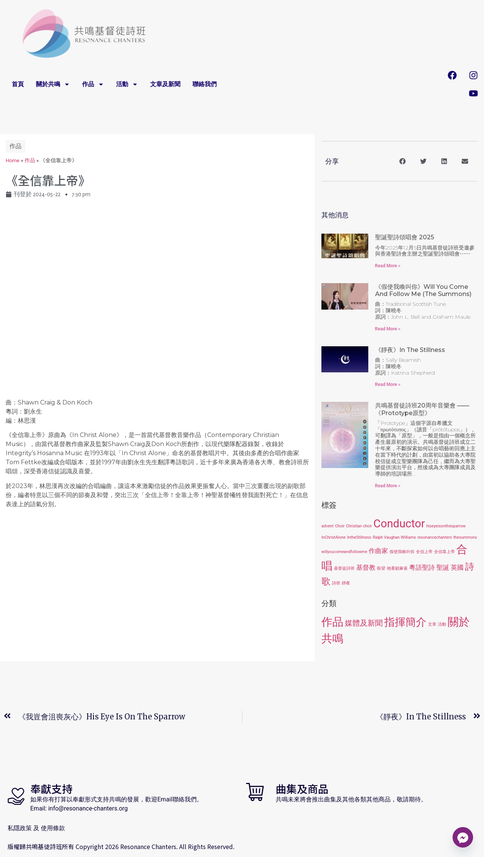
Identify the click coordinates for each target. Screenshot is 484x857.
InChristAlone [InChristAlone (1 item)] (333, 537)
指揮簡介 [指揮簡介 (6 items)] (405, 622)
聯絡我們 (204, 84)
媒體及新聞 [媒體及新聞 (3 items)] (364, 623)
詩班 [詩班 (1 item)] (336, 583)
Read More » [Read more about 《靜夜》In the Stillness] (387, 384)
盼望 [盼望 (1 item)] (381, 568)
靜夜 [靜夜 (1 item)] (346, 583)
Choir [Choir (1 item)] (339, 526)
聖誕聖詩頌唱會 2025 (404, 237)
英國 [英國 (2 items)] (457, 567)
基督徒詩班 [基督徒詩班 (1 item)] (344, 568)
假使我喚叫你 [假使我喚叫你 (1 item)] (401, 551)
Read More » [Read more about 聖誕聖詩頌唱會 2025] (387, 265)
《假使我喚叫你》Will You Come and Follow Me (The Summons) (423, 290)
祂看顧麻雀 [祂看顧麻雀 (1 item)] (397, 568)
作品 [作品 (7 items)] (332, 621)
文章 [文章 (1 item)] (432, 624)
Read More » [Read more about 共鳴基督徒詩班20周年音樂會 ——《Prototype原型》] (387, 485)
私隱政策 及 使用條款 (36, 828)
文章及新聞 (165, 84)
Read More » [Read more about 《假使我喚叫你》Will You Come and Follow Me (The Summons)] (387, 329)
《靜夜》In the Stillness (410, 349)
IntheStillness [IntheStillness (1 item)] (359, 537)
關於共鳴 (53, 84)
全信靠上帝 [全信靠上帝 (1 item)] (444, 551)
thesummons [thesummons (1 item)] (465, 537)
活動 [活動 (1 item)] (442, 624)
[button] (402, 161)
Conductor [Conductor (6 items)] (399, 523)
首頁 (18, 84)
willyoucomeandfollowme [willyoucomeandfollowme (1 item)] (344, 551)
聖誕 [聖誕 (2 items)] (442, 567)
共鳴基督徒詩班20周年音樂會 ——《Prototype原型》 (422, 409)
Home (13, 160)
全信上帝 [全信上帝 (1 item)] (424, 551)
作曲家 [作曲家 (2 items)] (378, 551)
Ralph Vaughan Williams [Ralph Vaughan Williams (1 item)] (394, 537)
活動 (127, 84)
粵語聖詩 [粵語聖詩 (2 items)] (422, 567)
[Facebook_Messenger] (463, 837)
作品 (93, 84)
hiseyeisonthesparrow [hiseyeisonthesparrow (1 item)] (446, 526)
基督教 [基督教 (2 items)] (365, 567)
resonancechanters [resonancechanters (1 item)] (434, 537)
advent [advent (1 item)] (327, 526)
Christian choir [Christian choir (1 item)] (359, 526)
